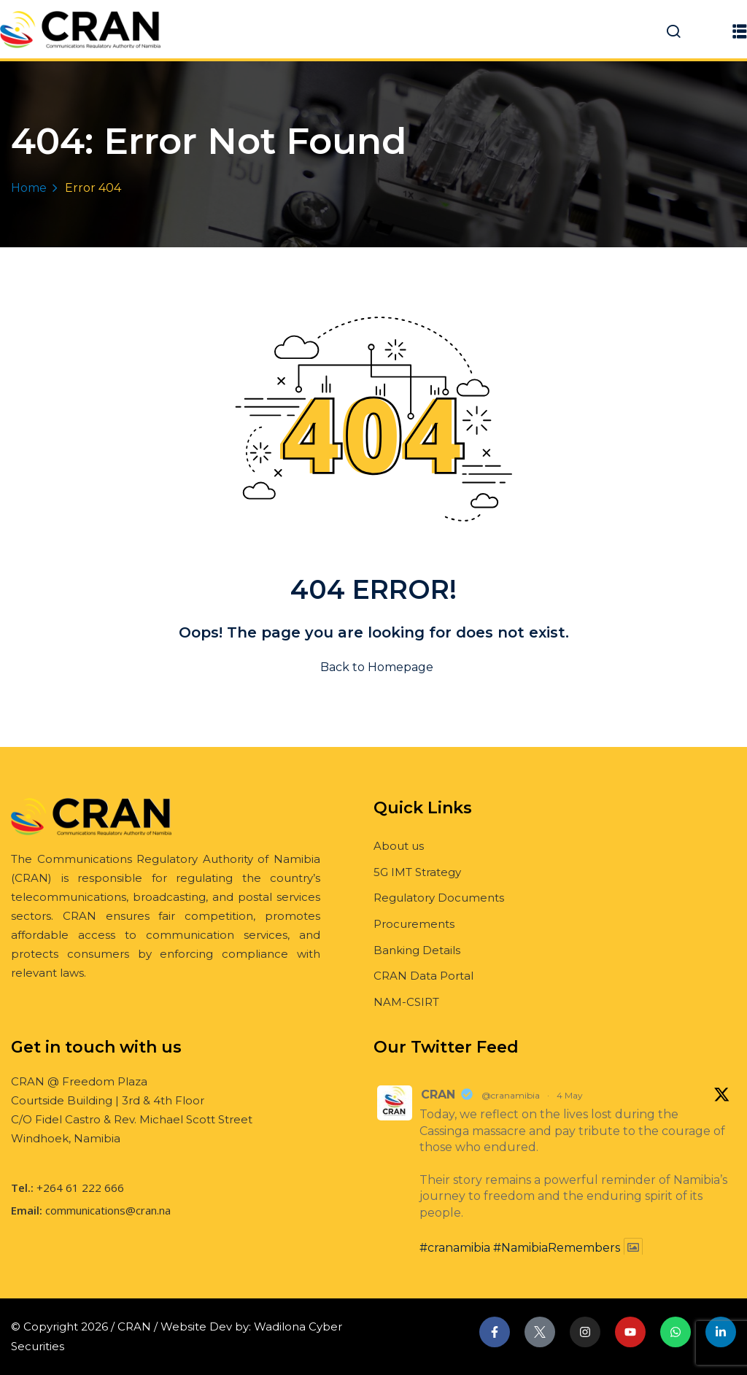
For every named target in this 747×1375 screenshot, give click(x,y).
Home (29, 188)
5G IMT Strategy (417, 872)
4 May (570, 1095)
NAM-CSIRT (406, 1002)
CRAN (438, 1094)
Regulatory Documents (439, 898)
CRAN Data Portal (423, 976)
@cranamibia (510, 1095)
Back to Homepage (373, 667)
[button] (739, 31)
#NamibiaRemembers (556, 1248)
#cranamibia (454, 1248)
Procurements (414, 924)
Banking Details (417, 950)
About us (399, 846)
